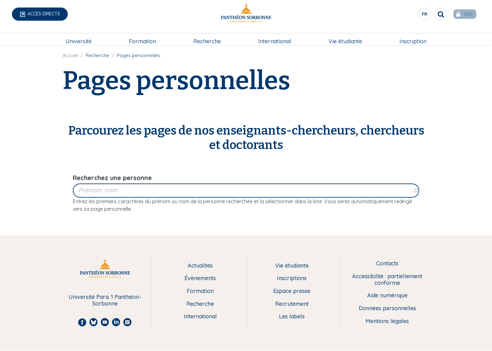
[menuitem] (78, 36)
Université (79, 36)
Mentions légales (387, 321)
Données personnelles (387, 308)
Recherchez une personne (112, 178)
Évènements (200, 278)
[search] (431, 14)
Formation (142, 36)
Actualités (200, 266)
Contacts (387, 263)
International (274, 36)
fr (415, 15)
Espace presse (291, 291)
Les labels (292, 316)
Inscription (412, 36)
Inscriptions (292, 278)
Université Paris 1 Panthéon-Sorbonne (105, 300)
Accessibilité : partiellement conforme (387, 279)
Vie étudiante (345, 36)
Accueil (70, 55)
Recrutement (292, 304)
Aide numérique (387, 295)
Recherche (207, 36)
